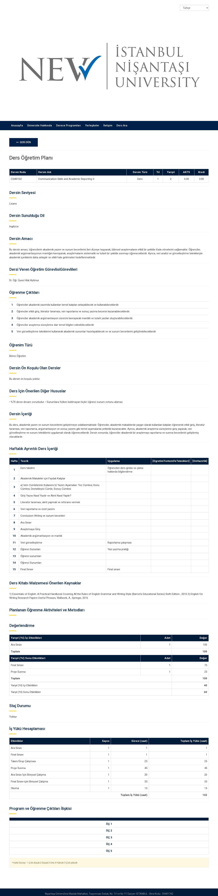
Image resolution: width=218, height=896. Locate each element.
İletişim (107, 122)
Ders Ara (122, 122)
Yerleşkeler (92, 122)
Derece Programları (68, 122)
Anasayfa (17, 122)
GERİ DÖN (23, 139)
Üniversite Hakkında (39, 122)
